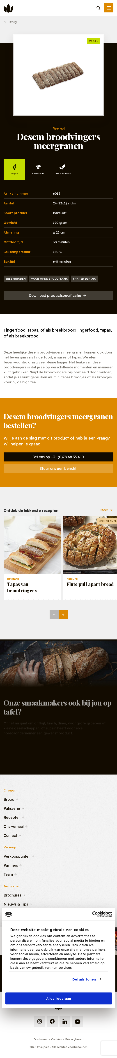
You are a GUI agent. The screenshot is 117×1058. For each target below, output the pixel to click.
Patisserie (12, 808)
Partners (11, 865)
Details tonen (84, 979)
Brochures (12, 894)
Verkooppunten (17, 856)
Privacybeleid (74, 1039)
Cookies (56, 1039)
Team (8, 874)
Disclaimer (41, 1039)
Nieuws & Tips (16, 904)
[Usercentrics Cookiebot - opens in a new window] (92, 914)
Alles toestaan (58, 998)
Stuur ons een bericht (58, 468)
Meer (106, 510)
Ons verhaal (14, 826)
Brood (9, 799)
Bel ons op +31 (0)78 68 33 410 (58, 457)
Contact (10, 835)
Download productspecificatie (58, 295)
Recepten (12, 817)
